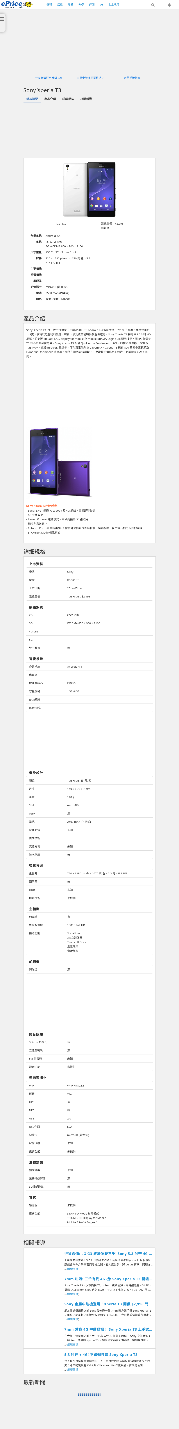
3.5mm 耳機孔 (38, 1042)
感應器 (33, 1205)
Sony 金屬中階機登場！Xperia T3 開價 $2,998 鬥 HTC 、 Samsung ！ (106, 1304)
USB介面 (34, 1126)
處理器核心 (36, 683)
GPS (31, 1102)
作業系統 (34, 666)
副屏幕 (33, 881)
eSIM (32, 813)
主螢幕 (33, 873)
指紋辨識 (34, 1170)
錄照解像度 (36, 925)
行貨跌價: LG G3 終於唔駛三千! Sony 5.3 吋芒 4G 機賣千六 (108, 1253)
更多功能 (34, 1151)
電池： (40, 293)
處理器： (38, 281)
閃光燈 (33, 917)
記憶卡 (33, 1135)
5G (31, 639)
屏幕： (40, 258)
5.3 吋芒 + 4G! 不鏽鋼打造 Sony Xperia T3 (100, 1354)
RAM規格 (34, 699)
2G (31, 615)
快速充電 (34, 830)
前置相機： (37, 275)
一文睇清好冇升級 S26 (48, 77)
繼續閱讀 (72, 1269)
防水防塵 (34, 854)
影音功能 (34, 1067)
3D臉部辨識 (36, 1186)
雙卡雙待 (34, 648)
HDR (32, 890)
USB (31, 1118)
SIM (31, 805)
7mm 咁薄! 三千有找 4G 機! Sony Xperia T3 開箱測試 (108, 1279)
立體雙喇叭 (36, 1050)
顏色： (40, 299)
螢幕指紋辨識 (37, 1178)
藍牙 (32, 1093)
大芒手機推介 (132, 77)
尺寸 (32, 789)
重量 (32, 797)
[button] (153, 5)
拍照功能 (34, 933)
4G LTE (33, 631)
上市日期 (34, 588)
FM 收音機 (35, 1058)
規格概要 (32, 99)
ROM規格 (35, 708)
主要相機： (37, 269)
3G (31, 623)
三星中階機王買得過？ (90, 77)
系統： (40, 242)
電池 (32, 821)
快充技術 (34, 838)
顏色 (32, 780)
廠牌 (32, 571)
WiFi (31, 1085)
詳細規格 (68, 99)
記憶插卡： (37, 287)
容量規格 (34, 691)
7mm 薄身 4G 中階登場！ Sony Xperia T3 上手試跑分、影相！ (106, 1329)
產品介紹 (50, 99)
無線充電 (34, 846)
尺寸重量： (37, 252)
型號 (32, 580)
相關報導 (86, 99)
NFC (31, 1110)
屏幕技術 (34, 898)
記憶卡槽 (34, 1143)
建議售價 (34, 596)
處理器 (33, 675)
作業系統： (37, 236)
